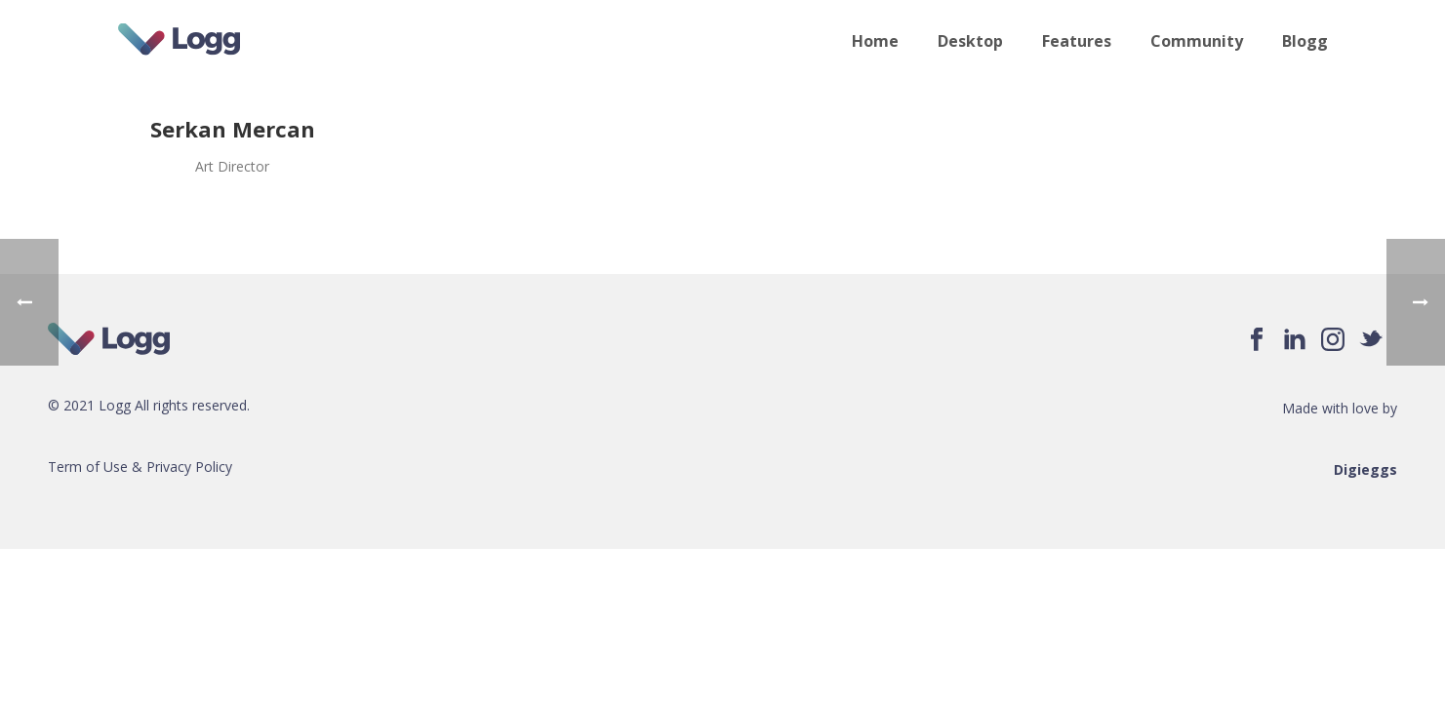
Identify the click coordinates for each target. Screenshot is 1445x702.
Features (1076, 41)
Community (1196, 41)
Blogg (1305, 41)
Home (875, 41)
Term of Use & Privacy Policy (140, 466)
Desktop (970, 41)
